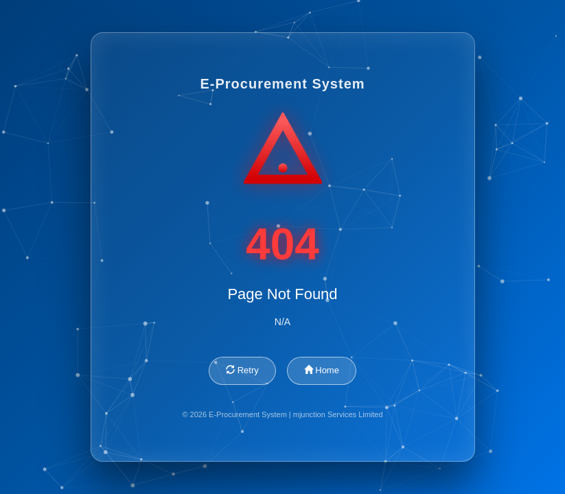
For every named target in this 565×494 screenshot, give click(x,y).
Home (321, 370)
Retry (242, 370)
